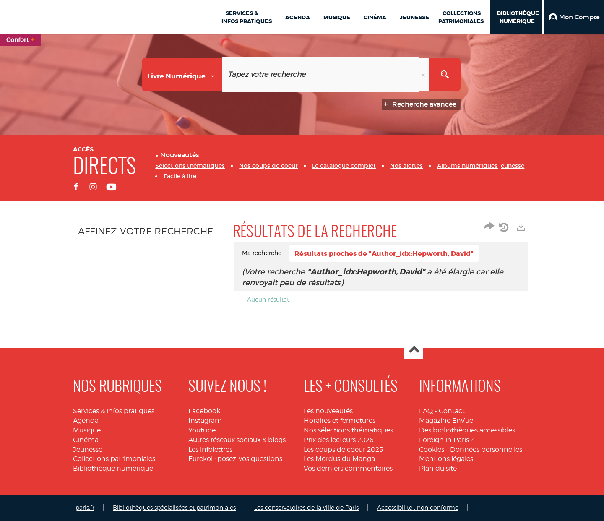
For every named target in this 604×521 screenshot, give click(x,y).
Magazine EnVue (446, 421)
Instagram (205, 421)
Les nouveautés (328, 411)
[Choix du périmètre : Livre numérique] (182, 74)
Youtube (202, 430)
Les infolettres (210, 449)
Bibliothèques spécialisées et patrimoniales (174, 507)
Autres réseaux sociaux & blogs (237, 440)
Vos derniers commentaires (348, 468)
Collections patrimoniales (114, 459)
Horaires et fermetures (339, 421)
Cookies (431, 449)
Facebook (204, 411)
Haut (413, 350)
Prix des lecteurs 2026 (339, 440)
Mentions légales (446, 459)
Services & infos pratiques (113, 411)
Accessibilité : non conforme (417, 507)
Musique (87, 430)
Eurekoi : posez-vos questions (235, 459)
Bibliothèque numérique (113, 468)
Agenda (86, 421)
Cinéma (86, 440)
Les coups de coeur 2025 (343, 449)
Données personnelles (486, 449)
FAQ (426, 411)
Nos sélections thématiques (348, 430)
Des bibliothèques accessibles (467, 430)
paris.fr (85, 507)
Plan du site (438, 468)
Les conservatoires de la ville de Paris (306, 507)
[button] (574, 17)
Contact (452, 411)
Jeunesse (87, 449)
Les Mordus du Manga (339, 459)
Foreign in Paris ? (446, 440)
